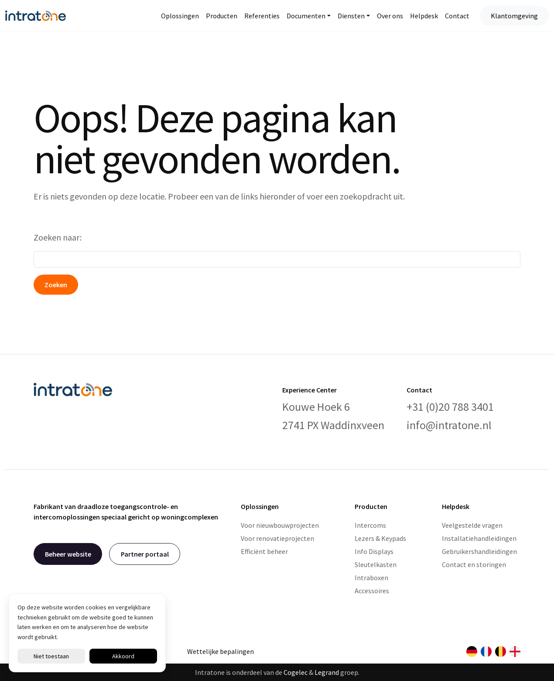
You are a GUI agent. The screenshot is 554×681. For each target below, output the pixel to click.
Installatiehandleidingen (479, 538)
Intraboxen (371, 577)
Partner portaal (145, 554)
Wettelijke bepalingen (220, 651)
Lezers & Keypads (380, 538)
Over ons (390, 15)
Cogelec (296, 672)
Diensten (351, 15)
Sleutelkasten (376, 564)
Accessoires (372, 590)
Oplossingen (180, 15)
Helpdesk (424, 15)
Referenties (262, 15)
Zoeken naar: (58, 237)
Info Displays (374, 551)
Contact (457, 15)
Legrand (327, 672)
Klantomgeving (514, 15)
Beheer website (68, 554)
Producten (221, 15)
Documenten (306, 15)
